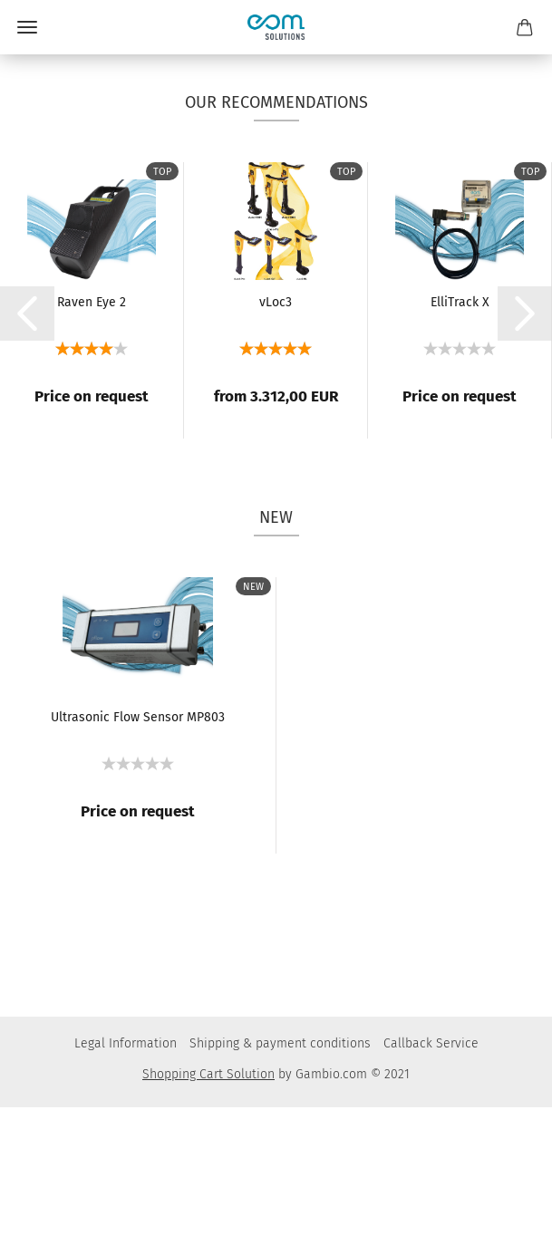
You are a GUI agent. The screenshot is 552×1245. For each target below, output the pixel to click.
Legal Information (125, 1181)
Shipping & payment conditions (280, 1181)
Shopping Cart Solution (208, 1212)
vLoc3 (275, 440)
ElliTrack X (460, 440)
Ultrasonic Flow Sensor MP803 (138, 855)
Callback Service (431, 1181)
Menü (27, 27)
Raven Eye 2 (91, 440)
